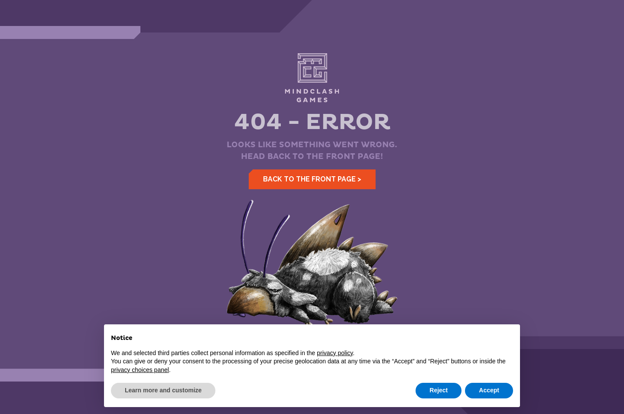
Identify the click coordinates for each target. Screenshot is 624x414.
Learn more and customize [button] (163, 390)
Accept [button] (489, 390)
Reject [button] (438, 390)
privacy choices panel (140, 369)
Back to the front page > (312, 179)
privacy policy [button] (335, 352)
